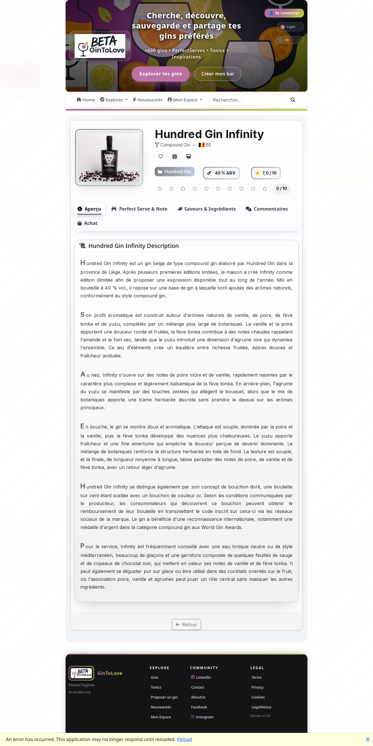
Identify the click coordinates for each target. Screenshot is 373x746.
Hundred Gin (174, 172)
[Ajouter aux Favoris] (160, 157)
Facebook (199, 707)
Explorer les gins (160, 74)
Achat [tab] (87, 223)
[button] (114, 100)
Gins (154, 677)
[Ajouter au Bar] (188, 157)
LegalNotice (261, 707)
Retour (186, 625)
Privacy (257, 687)
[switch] (290, 26)
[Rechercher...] (247, 100)
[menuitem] (85, 100)
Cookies (258, 697)
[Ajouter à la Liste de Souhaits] (174, 157)
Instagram (202, 717)
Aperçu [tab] (89, 209)
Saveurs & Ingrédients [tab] (206, 209)
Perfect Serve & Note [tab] (139, 209)
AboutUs (198, 697)
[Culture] (293, 40)
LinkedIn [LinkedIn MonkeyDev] (201, 677)
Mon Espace (161, 717)
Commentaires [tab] (267, 209)
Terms (256, 677)
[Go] (293, 100)
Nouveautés (161, 707)
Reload (184, 739)
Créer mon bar (218, 74)
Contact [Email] (197, 687)
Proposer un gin (164, 697)
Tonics (156, 687)
